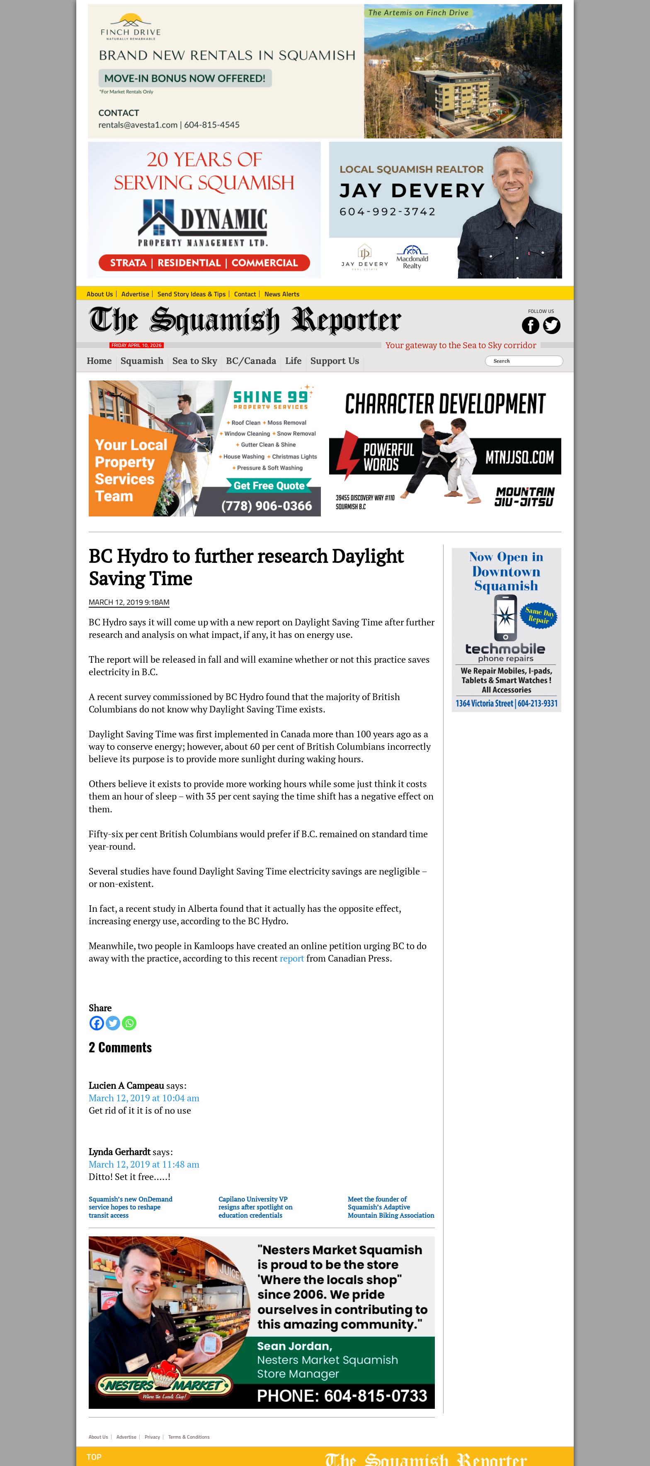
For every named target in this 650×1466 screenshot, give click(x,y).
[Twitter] (113, 1023)
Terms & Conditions (189, 1436)
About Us (98, 1436)
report (292, 958)
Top (94, 1457)
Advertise (126, 1436)
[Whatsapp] (129, 1023)
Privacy (152, 1436)
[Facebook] (97, 1023)
